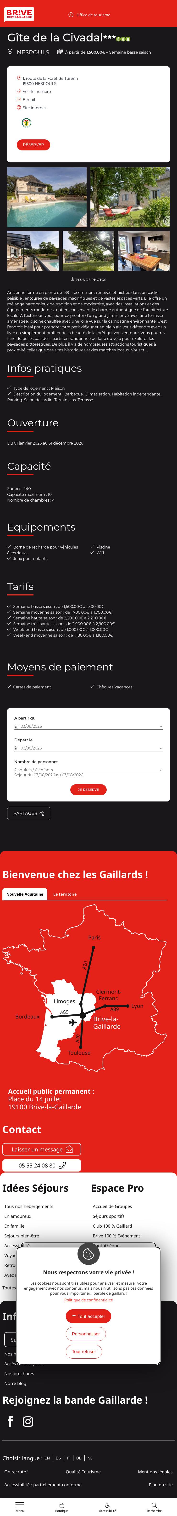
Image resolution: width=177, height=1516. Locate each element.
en (47, 1458)
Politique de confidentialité (88, 1300)
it (68, 1458)
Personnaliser (86, 1333)
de (79, 1458)
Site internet (34, 108)
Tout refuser (84, 1351)
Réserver (33, 145)
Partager (28, 814)
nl (90, 1458)
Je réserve (88, 790)
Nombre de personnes (36, 762)
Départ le (23, 740)
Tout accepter (91, 1316)
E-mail (29, 99)
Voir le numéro (37, 91)
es (58, 1458)
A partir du (24, 718)
